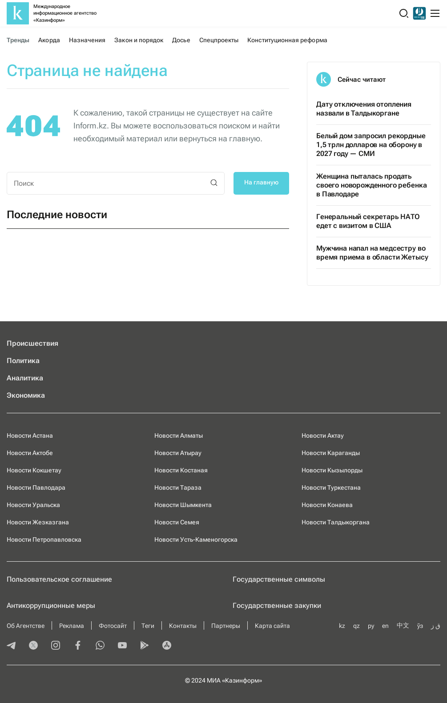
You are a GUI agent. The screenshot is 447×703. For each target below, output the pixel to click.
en (385, 625)
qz (356, 625)
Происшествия (32, 343)
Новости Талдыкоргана (336, 522)
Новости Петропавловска (44, 539)
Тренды (18, 40)
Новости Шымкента (183, 504)
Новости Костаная (181, 470)
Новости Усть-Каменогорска (196, 539)
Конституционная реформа (287, 40)
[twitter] (33, 646)
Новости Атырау (177, 452)
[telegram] (11, 646)
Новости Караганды (331, 452)
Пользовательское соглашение (59, 579)
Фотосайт (113, 625)
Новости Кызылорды (332, 470)
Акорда (49, 40)
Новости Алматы (178, 435)
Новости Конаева (327, 504)
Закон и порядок (138, 40)
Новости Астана (30, 435)
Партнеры (225, 625)
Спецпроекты (219, 40)
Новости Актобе (30, 452)
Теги (147, 625)
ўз (420, 625)
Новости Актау (323, 435)
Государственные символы (279, 579)
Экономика (26, 395)
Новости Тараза (177, 487)
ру (371, 625)
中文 (403, 625)
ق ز (435, 625)
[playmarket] (144, 646)
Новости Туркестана (331, 487)
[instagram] (55, 646)
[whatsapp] (100, 646)
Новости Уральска (33, 504)
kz (342, 625)
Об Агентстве (25, 625)
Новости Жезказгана (38, 522)
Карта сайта (272, 625)
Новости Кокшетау (34, 470)
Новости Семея (176, 522)
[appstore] (166, 646)
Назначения (87, 40)
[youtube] (122, 646)
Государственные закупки (277, 605)
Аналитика (25, 378)
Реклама (71, 625)
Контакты (183, 625)
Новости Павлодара (36, 487)
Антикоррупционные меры (51, 605)
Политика (23, 360)
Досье (181, 40)
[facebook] (77, 646)
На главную (261, 182)
